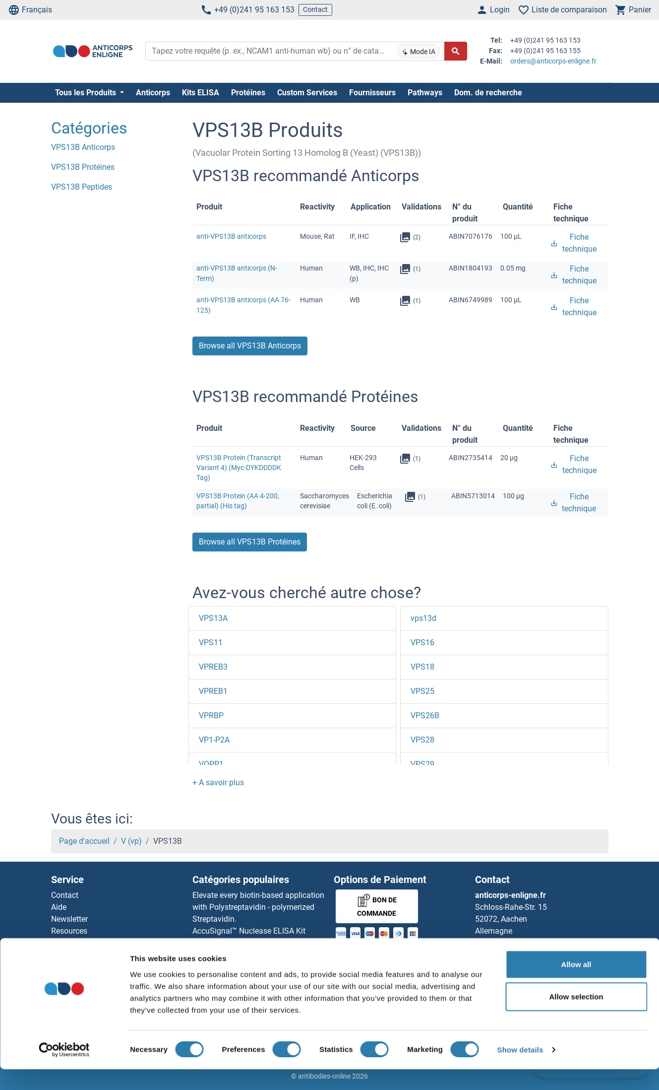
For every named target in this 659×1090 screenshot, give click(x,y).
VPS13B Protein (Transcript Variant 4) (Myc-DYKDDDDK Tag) (238, 468)
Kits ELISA (200, 92)
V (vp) (131, 841)
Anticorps (153, 92)
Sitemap (65, 954)
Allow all (576, 984)
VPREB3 (213, 667)
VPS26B (425, 715)
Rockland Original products (239, 954)
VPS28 (422, 740)
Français (30, 10)
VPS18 (422, 667)
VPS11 (211, 642)
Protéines (248, 92)
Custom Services (307, 92)
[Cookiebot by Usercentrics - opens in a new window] (64, 1070)
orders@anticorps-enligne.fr (553, 61)
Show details (520, 1070)
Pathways (425, 92)
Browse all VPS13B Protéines (249, 541)
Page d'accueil (84, 841)
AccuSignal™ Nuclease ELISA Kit (248, 931)
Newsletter (69, 919)
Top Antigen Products (88, 943)
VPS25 (422, 691)
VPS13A (213, 618)
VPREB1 (213, 691)
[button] (218, 782)
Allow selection (576, 1017)
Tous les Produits (86, 92)
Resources (69, 931)
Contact (315, 9)
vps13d (423, 618)
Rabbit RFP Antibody (228, 943)
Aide (58, 907)
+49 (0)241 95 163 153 (247, 10)
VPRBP (211, 715)
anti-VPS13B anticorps (231, 236)
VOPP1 (211, 764)
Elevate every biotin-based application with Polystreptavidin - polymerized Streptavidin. (258, 907)
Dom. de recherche (488, 92)
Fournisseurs (372, 92)
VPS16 (422, 642)
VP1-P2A (214, 740)
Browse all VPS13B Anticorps (250, 345)
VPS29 (422, 764)
